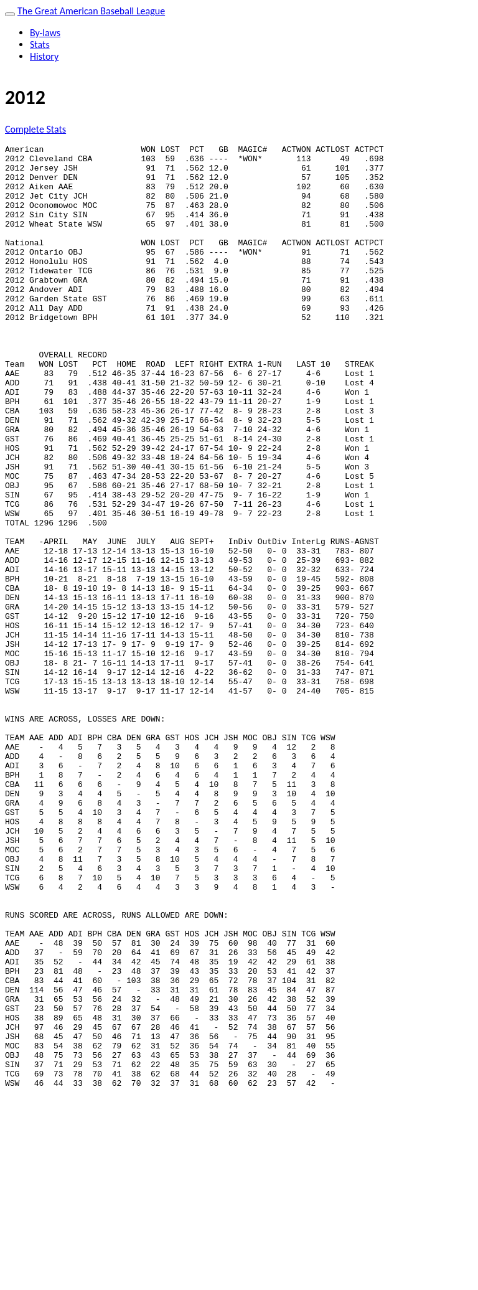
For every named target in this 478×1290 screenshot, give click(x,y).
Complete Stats (35, 129)
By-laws (45, 33)
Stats (40, 44)
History (44, 56)
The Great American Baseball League (91, 11)
